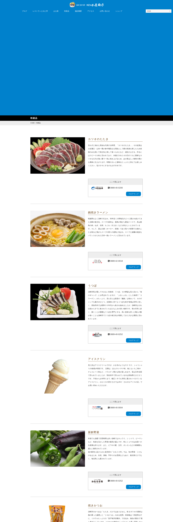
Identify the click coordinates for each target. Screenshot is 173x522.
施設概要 (78, 11)
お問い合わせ (105, 11)
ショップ (118, 11)
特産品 (66, 11)
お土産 (56, 11)
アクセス (90, 11)
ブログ (24, 11)
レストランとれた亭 (40, 11)
